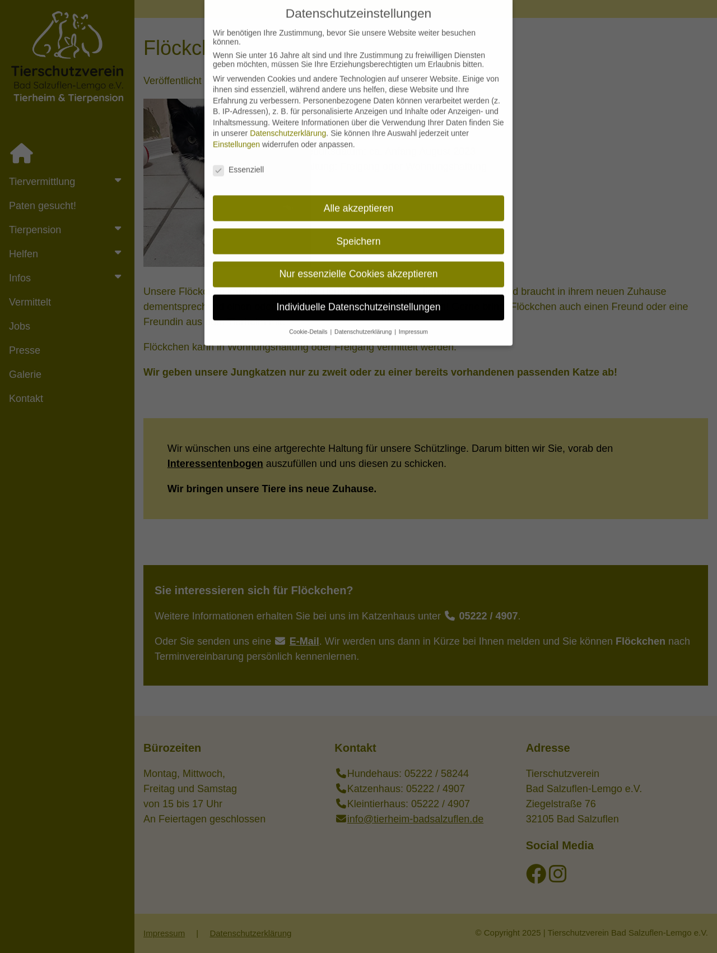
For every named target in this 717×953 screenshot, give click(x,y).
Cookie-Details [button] (309, 321)
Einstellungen (236, 134)
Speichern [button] (359, 231)
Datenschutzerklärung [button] (363, 321)
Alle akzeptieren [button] (359, 197)
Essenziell (238, 159)
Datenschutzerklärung (288, 123)
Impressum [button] (413, 321)
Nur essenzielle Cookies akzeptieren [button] (358, 264)
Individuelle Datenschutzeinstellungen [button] (359, 297)
